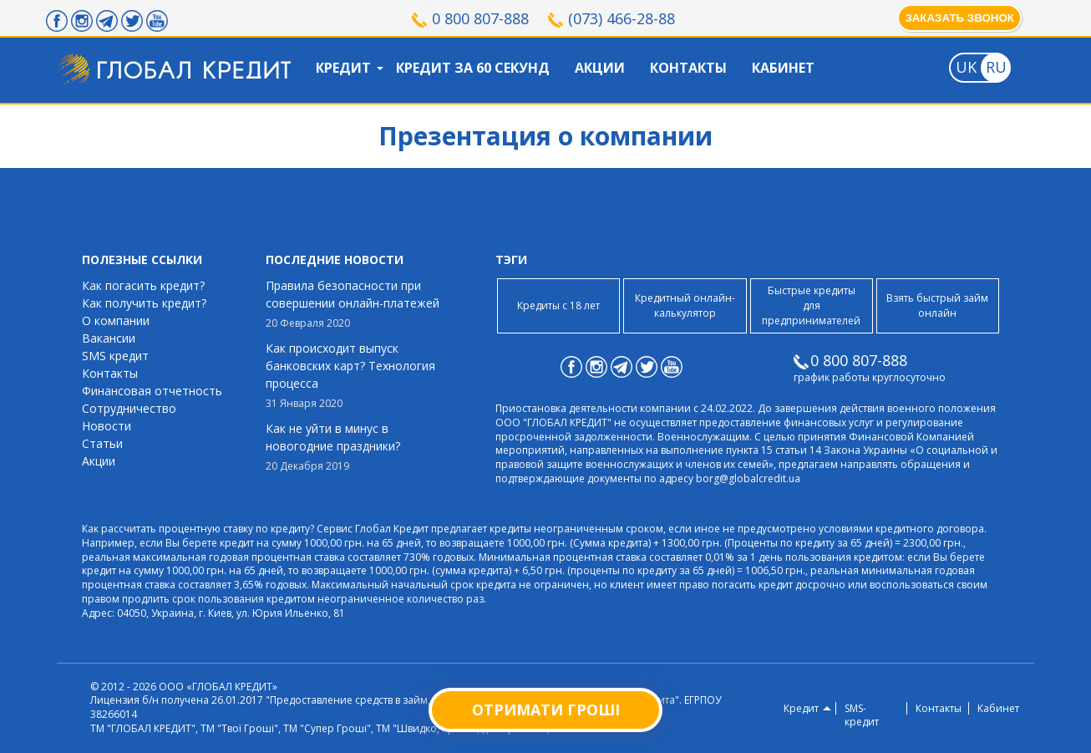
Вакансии (108, 338)
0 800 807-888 (480, 18)
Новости (106, 426)
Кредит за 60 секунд (473, 68)
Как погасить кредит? (143, 285)
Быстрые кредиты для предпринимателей (811, 305)
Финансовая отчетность (152, 391)
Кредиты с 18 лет (558, 305)
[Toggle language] (966, 68)
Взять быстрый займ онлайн (937, 305)
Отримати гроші (546, 710)
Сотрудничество (129, 408)
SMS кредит (115, 356)
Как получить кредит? (144, 303)
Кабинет (783, 68)
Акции (600, 68)
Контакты (688, 68)
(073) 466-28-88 (621, 18)
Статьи (102, 443)
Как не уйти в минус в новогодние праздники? (357, 447)
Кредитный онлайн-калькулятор (685, 305)
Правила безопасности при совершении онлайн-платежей (357, 304)
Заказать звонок (959, 18)
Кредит (343, 68)
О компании (116, 320)
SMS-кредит (862, 716)
